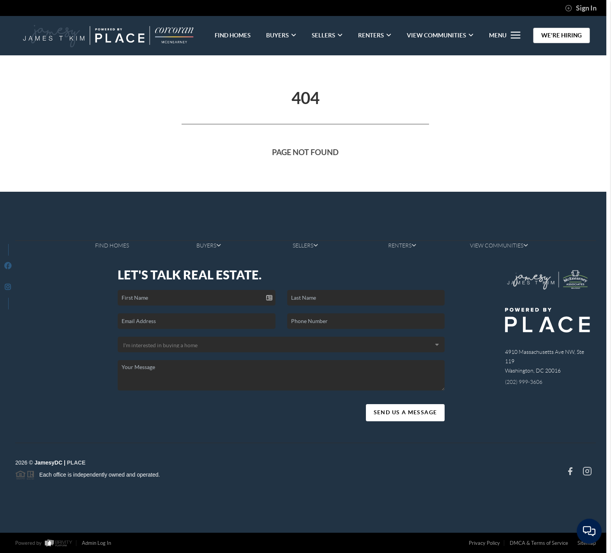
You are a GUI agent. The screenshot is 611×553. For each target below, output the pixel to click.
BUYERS (281, 35)
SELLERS (327, 35)
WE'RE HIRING (561, 35)
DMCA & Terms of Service (539, 543)
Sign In (581, 8)
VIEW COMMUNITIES (440, 35)
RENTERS (374, 35)
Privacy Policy (484, 543)
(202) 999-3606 (523, 382)
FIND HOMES (233, 35)
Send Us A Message (405, 412)
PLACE (76, 462)
